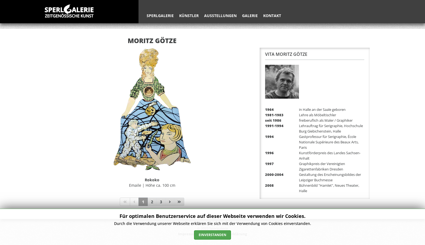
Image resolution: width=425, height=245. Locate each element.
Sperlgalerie (160, 15)
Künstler (189, 15)
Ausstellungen (220, 15)
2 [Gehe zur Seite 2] (152, 201)
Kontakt (272, 15)
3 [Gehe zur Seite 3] (161, 201)
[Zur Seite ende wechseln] (179, 202)
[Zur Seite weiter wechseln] (169, 202)
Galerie (250, 15)
